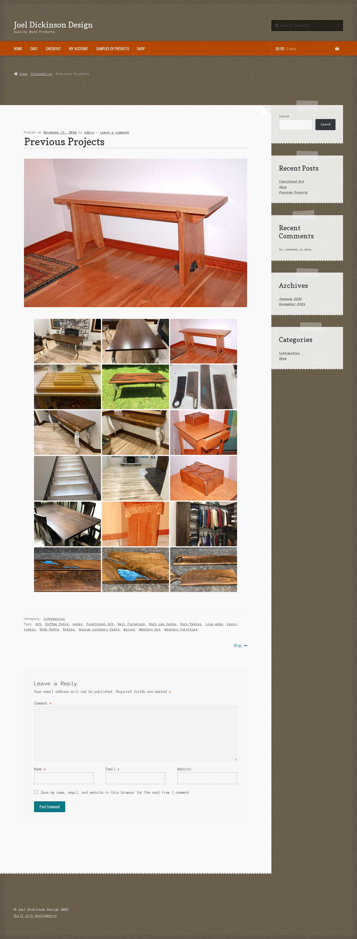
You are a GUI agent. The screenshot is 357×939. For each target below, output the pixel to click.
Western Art (150, 629)
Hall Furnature (131, 624)
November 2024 (292, 304)
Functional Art (100, 624)
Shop (141, 48)
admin (89, 132)
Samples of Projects (112, 48)
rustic (30, 629)
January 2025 (290, 299)
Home (18, 48)
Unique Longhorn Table (99, 629)
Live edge (214, 624)
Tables (69, 629)
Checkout (53, 48)
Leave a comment (114, 132)
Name (40, 769)
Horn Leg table (162, 624)
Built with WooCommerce (35, 916)
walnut (129, 629)
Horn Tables (191, 624)
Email (112, 769)
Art (39, 624)
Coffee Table (57, 624)
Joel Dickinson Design (53, 24)
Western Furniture (181, 629)
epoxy (78, 624)
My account (78, 48)
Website (184, 769)
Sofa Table (49, 629)
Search (284, 116)
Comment (43, 703)
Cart (34, 48)
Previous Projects (293, 192)
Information (41, 74)
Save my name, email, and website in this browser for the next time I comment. (116, 792)
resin (232, 624)
